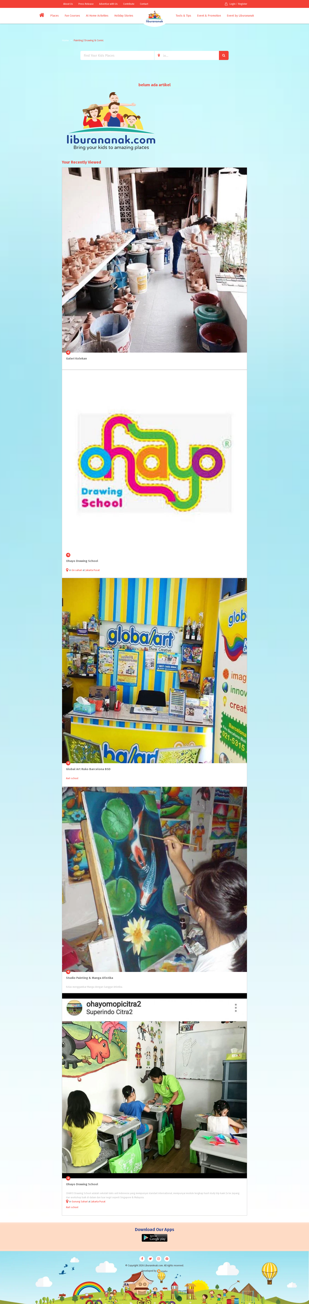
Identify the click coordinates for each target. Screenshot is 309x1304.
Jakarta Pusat (92, 570)
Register (242, 4)
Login (230, 4)
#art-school (72, 778)
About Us (68, 4)
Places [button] (54, 15)
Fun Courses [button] (72, 15)
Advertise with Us (108, 4)
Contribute (128, 4)
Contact (144, 4)
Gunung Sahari (80, 1201)
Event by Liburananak (240, 15)
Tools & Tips (183, 15)
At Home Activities (97, 15)
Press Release (86, 4)
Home (65, 40)
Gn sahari (77, 570)
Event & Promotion (209, 15)
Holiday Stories (123, 15)
